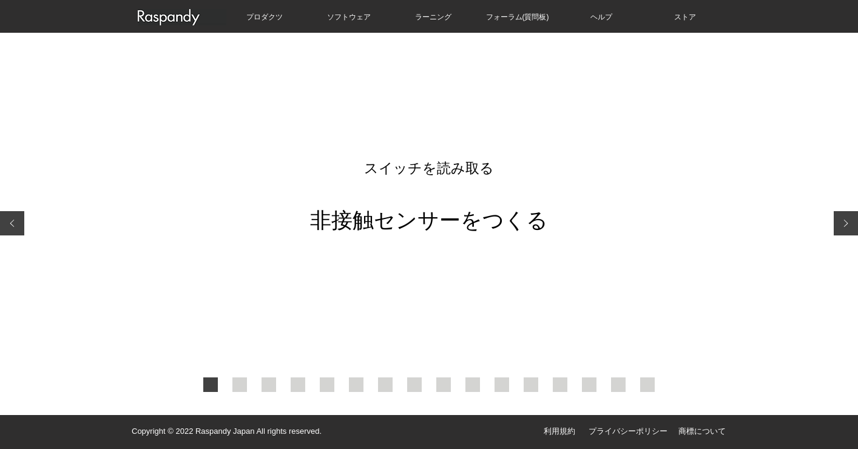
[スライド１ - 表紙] (210, 384)
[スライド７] (385, 384)
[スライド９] (443, 384)
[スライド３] (269, 384)
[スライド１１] (502, 384)
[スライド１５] (618, 384)
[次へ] (846, 224)
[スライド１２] (531, 384)
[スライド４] (298, 384)
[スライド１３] (560, 384)
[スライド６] (356, 384)
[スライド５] (327, 384)
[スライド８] (414, 384)
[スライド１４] (589, 384)
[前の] (12, 224)
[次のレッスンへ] (647, 384)
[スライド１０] (472, 384)
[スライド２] (239, 384)
